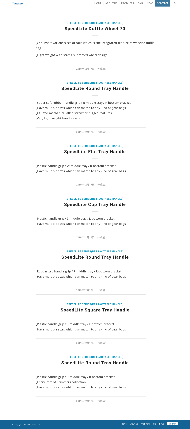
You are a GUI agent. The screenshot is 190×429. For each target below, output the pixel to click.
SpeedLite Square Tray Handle (95, 310)
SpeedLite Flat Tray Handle (95, 151)
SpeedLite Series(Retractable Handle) (95, 23)
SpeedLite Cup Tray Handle (95, 204)
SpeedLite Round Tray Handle (95, 88)
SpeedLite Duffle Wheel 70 (95, 28)
